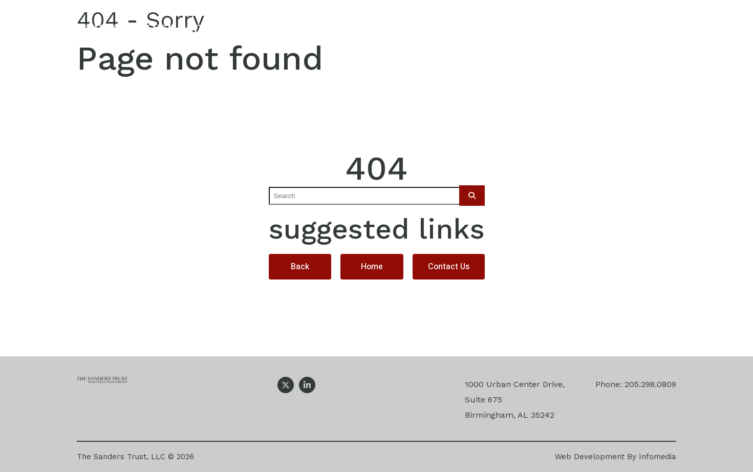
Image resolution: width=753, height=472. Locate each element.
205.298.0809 (650, 384)
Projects (519, 34)
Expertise (441, 34)
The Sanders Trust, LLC (121, 456)
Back (300, 267)
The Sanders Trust (160, 35)
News (586, 34)
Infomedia (657, 456)
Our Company (353, 34)
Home (372, 267)
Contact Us (658, 34)
